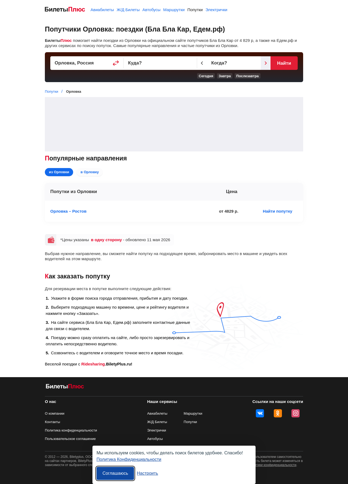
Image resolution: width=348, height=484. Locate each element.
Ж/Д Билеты (128, 9)
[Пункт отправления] (87, 63)
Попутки (195, 9)
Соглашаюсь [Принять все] (115, 473)
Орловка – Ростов (68, 211)
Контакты (52, 422)
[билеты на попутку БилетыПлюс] (65, 387)
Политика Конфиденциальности (129, 459)
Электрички (216, 9)
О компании (54, 413)
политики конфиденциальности (272, 465)
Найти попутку (277, 211)
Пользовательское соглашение (70, 439)
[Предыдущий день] (202, 63)
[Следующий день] (266, 63)
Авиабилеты (102, 9)
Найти (284, 63)
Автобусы (151, 9)
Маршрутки (174, 9)
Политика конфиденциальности (71, 430)
